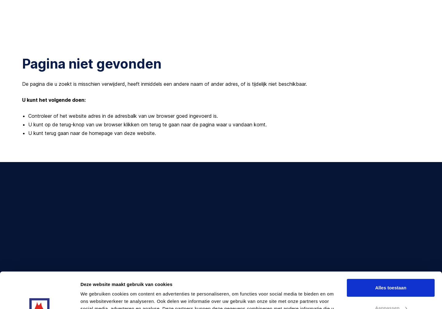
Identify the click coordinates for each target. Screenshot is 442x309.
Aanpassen (391, 271)
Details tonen (95, 296)
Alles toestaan (390, 251)
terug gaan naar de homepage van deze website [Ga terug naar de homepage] (100, 133)
